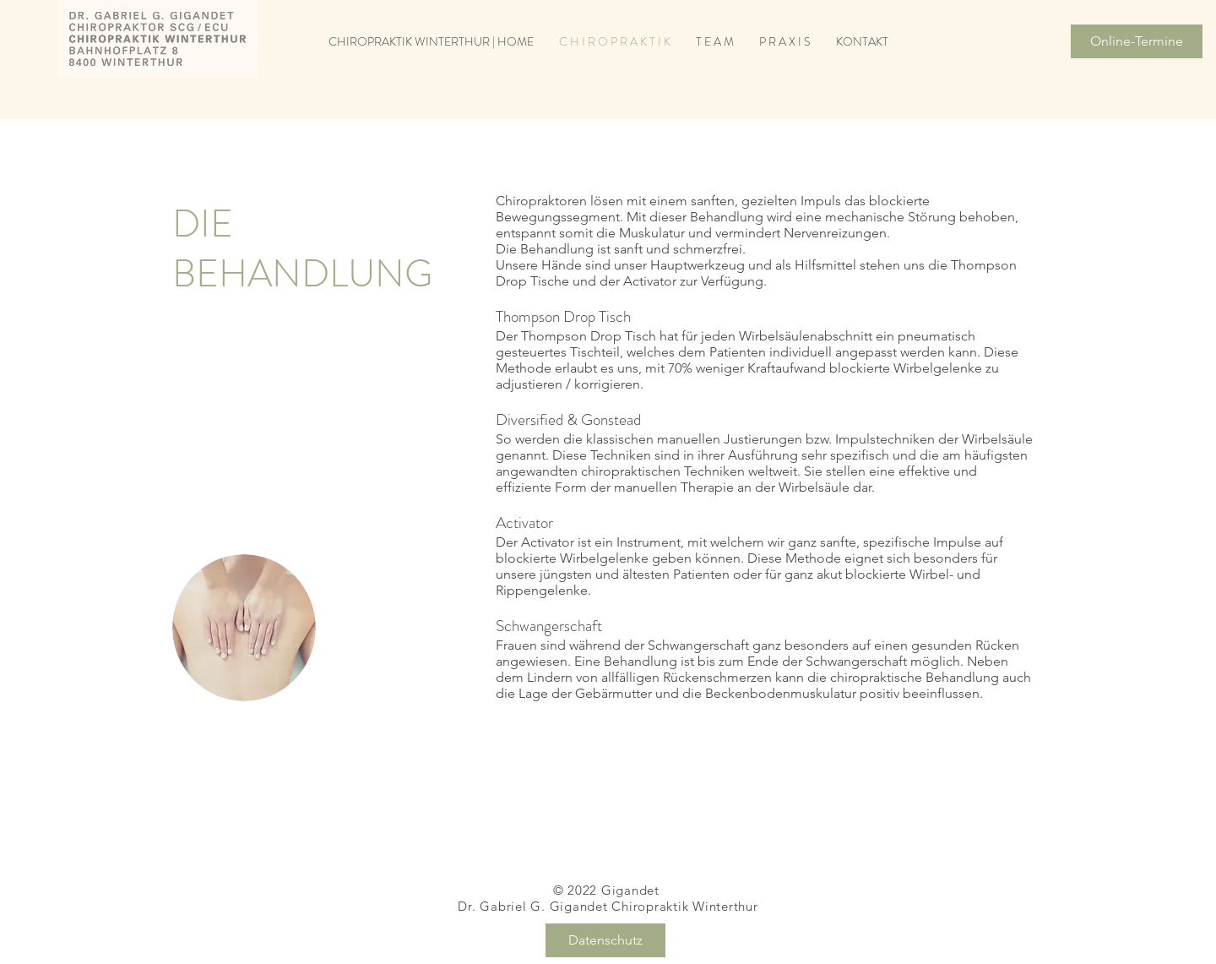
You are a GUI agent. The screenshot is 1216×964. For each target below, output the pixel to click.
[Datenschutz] (605, 940)
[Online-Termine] (1136, 41)
